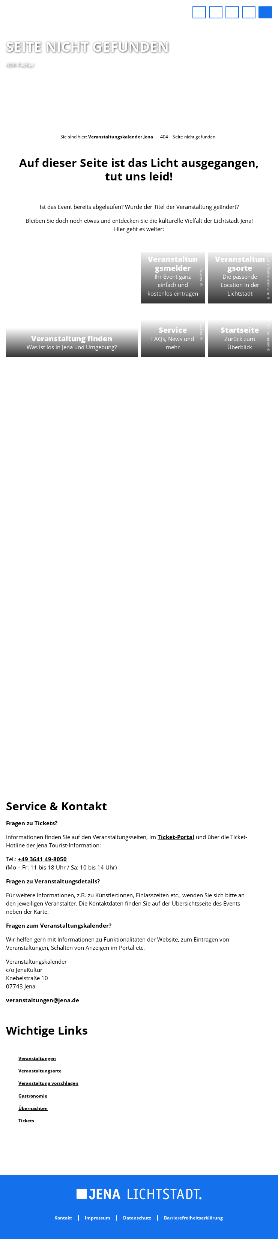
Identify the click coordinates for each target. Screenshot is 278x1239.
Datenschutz (137, 1218)
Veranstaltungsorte (40, 1071)
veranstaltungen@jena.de (42, 1000)
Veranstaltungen (37, 1058)
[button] (199, 12)
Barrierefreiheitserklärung (193, 1218)
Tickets (26, 1120)
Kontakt (63, 1218)
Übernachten (33, 1108)
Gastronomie (32, 1096)
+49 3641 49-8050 (42, 859)
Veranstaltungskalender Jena (120, 137)
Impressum (97, 1218)
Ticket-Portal (176, 837)
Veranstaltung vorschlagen (48, 1083)
